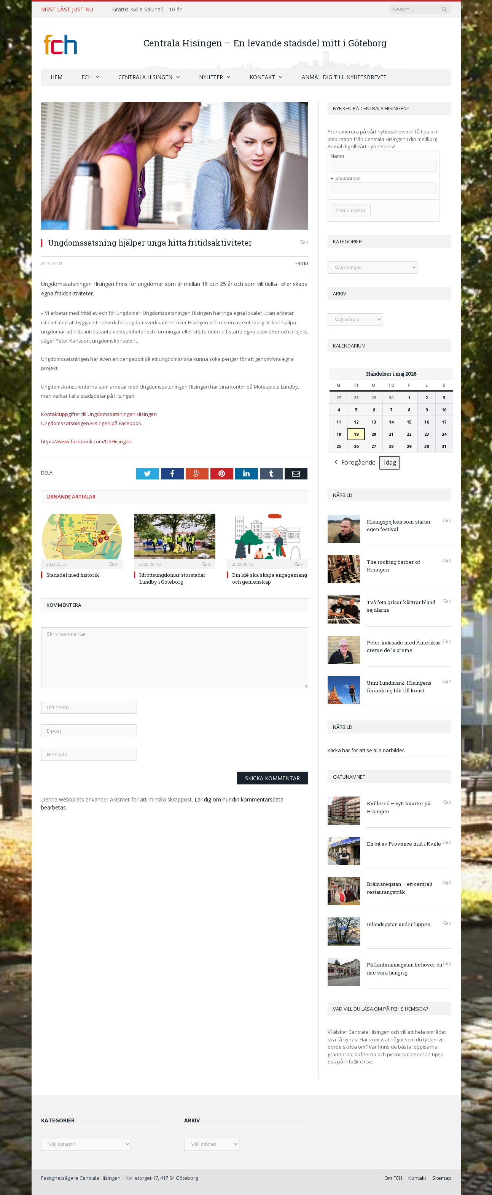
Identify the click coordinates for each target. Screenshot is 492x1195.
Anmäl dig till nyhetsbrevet (344, 77)
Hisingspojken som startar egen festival (399, 525)
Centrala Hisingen (145, 77)
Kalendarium (349, 345)
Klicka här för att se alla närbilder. (366, 750)
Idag (390, 463)
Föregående (354, 463)
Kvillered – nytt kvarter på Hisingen (398, 807)
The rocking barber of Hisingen (393, 566)
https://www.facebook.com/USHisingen (86, 441)
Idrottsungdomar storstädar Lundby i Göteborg (172, 578)
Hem (56, 77)
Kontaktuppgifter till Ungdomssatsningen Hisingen (99, 414)
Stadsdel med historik (72, 574)
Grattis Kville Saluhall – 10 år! (147, 9)
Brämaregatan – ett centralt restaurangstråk (399, 888)
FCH (86, 77)
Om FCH (393, 1177)
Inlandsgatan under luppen (398, 924)
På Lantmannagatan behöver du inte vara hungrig (404, 968)
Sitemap (441, 1177)
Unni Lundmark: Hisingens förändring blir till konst (399, 686)
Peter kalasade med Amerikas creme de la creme (404, 646)
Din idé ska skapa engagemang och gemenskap (269, 578)
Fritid (301, 263)
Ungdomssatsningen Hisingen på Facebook (91, 423)
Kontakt (262, 77)
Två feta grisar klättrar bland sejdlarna (401, 606)
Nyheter (211, 77)
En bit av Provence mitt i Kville (404, 843)
